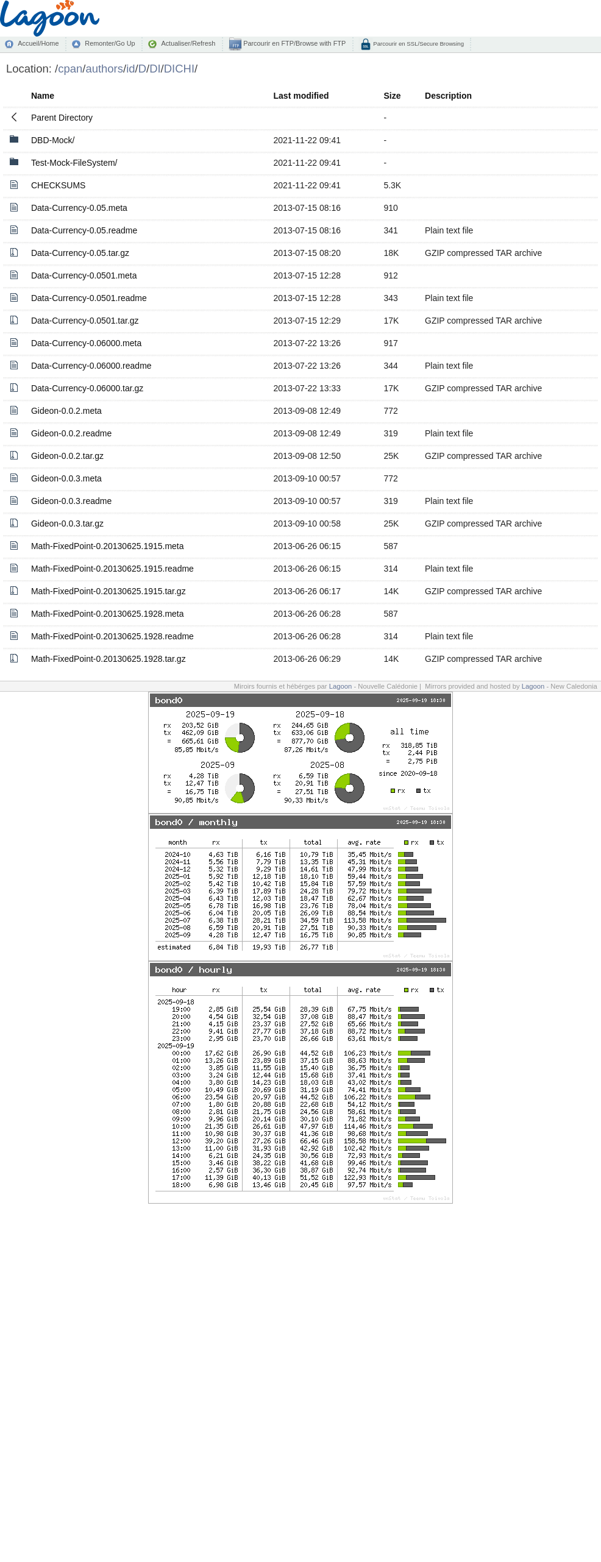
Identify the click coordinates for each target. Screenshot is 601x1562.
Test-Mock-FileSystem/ (74, 163)
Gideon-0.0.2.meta (66, 411)
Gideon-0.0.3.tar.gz (67, 523)
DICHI (179, 68)
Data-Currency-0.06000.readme (91, 366)
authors (104, 68)
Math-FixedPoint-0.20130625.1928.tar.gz (108, 659)
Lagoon (340, 686)
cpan (70, 68)
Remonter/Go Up (110, 43)
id (130, 68)
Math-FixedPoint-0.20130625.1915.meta (107, 546)
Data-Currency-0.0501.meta (84, 275)
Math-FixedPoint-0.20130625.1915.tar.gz (108, 591)
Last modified (301, 96)
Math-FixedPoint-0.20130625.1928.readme (112, 636)
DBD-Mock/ (53, 140)
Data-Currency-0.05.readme (84, 230)
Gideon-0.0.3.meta (66, 478)
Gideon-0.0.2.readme (71, 433)
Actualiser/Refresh (188, 43)
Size (391, 96)
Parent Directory (62, 117)
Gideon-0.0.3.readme (71, 501)
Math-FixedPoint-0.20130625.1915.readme (112, 568)
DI (154, 68)
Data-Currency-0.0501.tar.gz (85, 320)
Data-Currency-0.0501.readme (89, 298)
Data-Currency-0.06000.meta (86, 343)
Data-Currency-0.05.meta (79, 208)
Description (448, 96)
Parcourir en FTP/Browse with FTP (293, 43)
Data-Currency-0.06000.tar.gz (87, 388)
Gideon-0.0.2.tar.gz (67, 456)
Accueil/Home (38, 43)
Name (42, 96)
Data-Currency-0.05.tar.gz (80, 253)
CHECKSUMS (58, 185)
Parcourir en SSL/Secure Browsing (418, 43)
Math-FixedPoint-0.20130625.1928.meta (107, 614)
